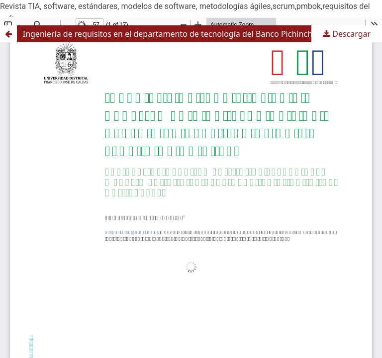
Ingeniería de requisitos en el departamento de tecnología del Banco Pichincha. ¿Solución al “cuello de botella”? (202, 33)
